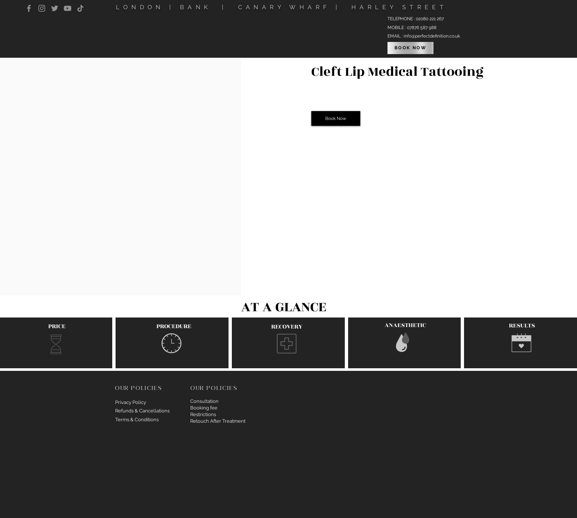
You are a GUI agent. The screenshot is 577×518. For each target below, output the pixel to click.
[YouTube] (67, 8)
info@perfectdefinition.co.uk (432, 36)
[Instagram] (41, 8)
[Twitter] (54, 8)
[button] (335, 118)
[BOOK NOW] (410, 48)
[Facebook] (28, 8)
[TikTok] (80, 8)
